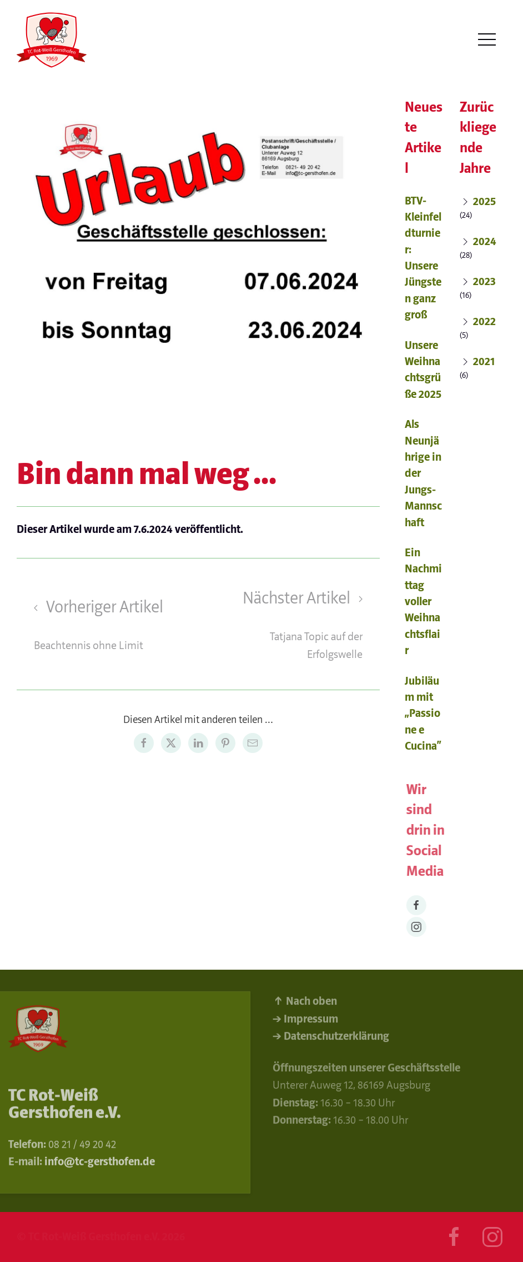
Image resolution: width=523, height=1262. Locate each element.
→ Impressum (305, 1021)
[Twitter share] (171, 743)
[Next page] (290, 624)
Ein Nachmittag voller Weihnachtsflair (423, 601)
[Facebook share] (144, 743)
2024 (485, 241)
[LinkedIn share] (198, 743)
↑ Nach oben (305, 1004)
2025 (485, 201)
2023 (485, 281)
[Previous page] (106, 624)
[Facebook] (418, 905)
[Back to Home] (52, 40)
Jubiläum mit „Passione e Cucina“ (423, 714)
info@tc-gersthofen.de (99, 1164)
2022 (485, 321)
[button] (486, 40)
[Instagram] (418, 927)
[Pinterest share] (225, 743)
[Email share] (253, 743)
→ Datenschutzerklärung (331, 1039)
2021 (484, 361)
